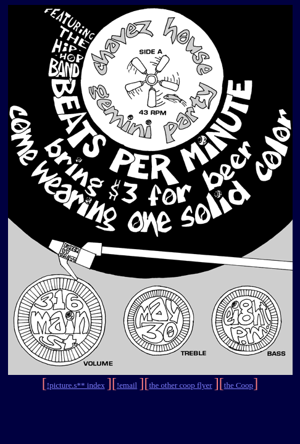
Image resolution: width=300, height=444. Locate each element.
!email (127, 385)
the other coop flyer (180, 385)
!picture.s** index (76, 385)
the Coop (238, 385)
